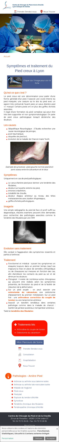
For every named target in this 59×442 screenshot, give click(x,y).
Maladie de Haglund (22, 388)
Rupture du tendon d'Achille (26, 397)
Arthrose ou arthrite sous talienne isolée (31, 381)
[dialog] (29, 434)
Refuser (38, 438)
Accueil (7, 56)
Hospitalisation (29, 360)
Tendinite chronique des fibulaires (28, 404)
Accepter (51, 438)
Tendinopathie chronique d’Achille (28, 407)
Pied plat (18, 394)
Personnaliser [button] (7, 438)
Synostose (18, 401)
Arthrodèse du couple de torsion (31, 329)
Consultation (28, 354)
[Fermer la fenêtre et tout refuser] (57, 427)
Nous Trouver (49, 12)
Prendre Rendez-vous (26, 12)
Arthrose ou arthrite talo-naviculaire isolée (32, 384)
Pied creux (18, 391)
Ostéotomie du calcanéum (28, 333)
